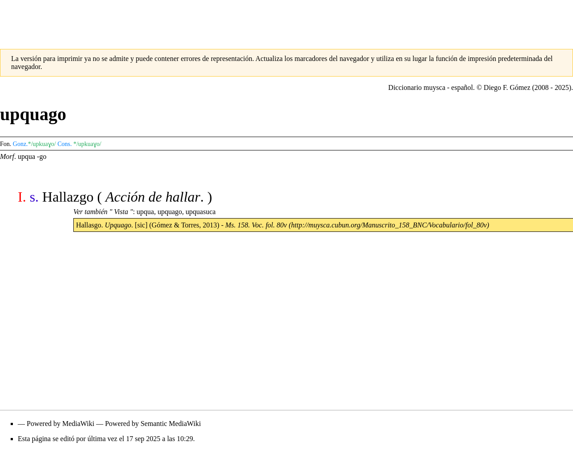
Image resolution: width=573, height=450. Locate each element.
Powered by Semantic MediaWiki (153, 423)
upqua (26, 156)
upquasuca (201, 211)
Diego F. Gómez (507, 87)
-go (41, 156)
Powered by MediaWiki (60, 423)
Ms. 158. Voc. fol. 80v (256, 225)
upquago (169, 211)
